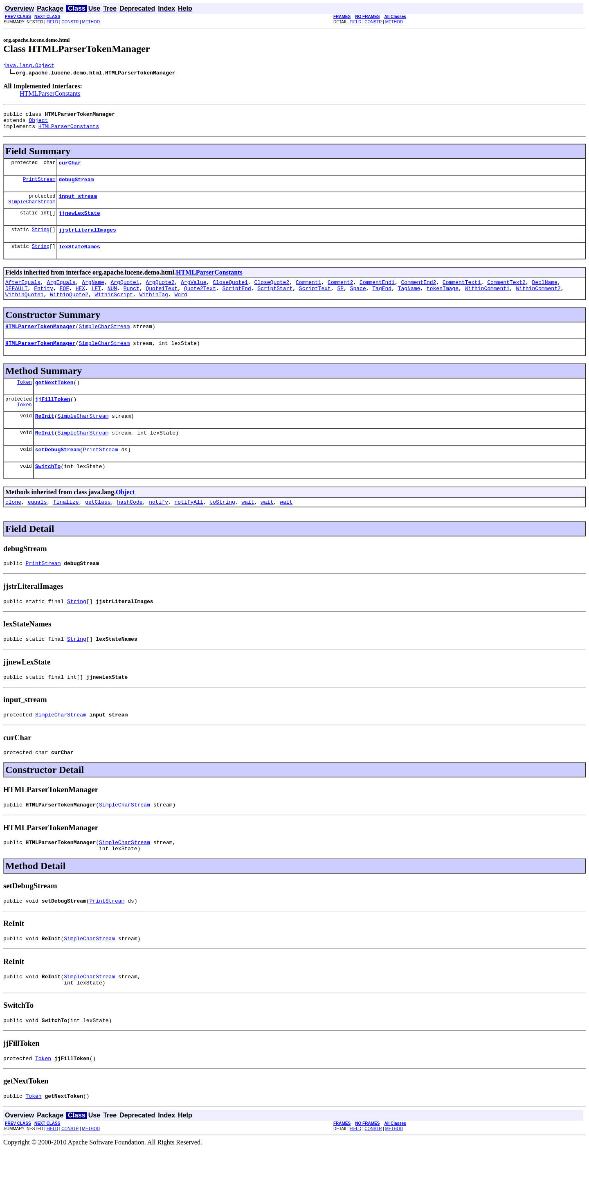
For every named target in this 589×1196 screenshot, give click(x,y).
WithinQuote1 (24, 310)
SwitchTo (48, 492)
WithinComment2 (538, 302)
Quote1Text (162, 302)
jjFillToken (52, 419)
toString (222, 528)
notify (158, 528)
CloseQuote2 (272, 295)
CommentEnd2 (418, 295)
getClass (97, 528)
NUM (112, 302)
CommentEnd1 (377, 295)
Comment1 (308, 295)
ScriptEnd (237, 302)
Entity (43, 302)
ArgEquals (61, 295)
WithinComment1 (487, 302)
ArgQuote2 (160, 295)
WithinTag (153, 310)
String (40, 240)
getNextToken (54, 401)
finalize (66, 528)
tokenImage (443, 302)
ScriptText (315, 302)
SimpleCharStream (31, 211)
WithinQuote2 (69, 310)
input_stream (77, 204)
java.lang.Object (28, 66)
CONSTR (70, 22)
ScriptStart (274, 302)
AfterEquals (22, 295)
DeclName (544, 295)
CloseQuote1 (230, 295)
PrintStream (39, 186)
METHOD (91, 22)
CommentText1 (462, 295)
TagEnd (381, 302)
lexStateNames (79, 258)
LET (96, 302)
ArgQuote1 (124, 295)
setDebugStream (57, 473)
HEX (80, 302)
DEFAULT (16, 302)
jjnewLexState (79, 222)
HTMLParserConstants (50, 94)
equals (37, 528)
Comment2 (340, 295)
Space (358, 302)
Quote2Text (200, 302)
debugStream (76, 186)
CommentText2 (506, 295)
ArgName (93, 295)
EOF (64, 302)
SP (340, 302)
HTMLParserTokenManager (40, 343)
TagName (409, 302)
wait (247, 528)
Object (38, 123)
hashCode (129, 528)
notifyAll (189, 528)
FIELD (52, 22)
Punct (131, 302)
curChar (69, 168)
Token (24, 401)
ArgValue (193, 295)
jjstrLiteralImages (87, 240)
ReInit (44, 437)
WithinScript (113, 310)
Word (180, 310)
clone (13, 528)
